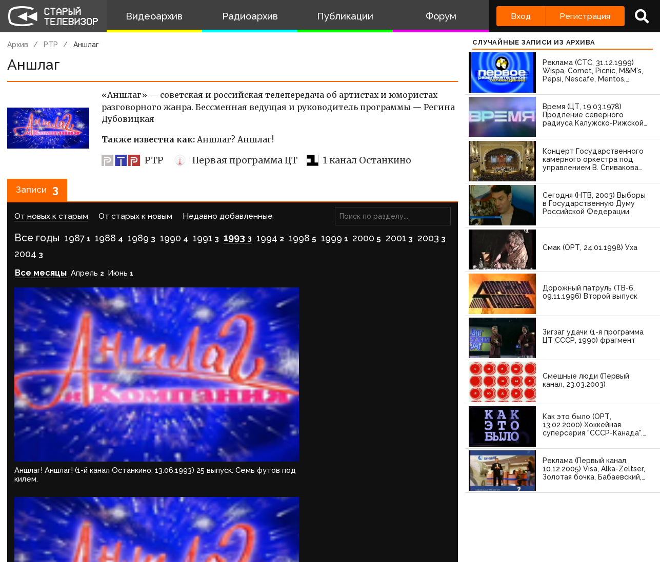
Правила (148, 522)
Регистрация (584, 16)
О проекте (23, 522)
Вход (521, 16)
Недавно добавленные (228, 220)
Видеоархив (154, 16)
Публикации (345, 16)
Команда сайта (88, 522)
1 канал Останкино (359, 160)
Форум (441, 16)
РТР (51, 44)
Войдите (37, 481)
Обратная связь (210, 522)
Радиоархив (250, 16)
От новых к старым (51, 220)
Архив (17, 44)
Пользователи (285, 522)
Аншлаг (86, 44)
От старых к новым (135, 220)
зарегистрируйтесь (115, 481)
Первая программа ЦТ (235, 160)
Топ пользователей (370, 522)
